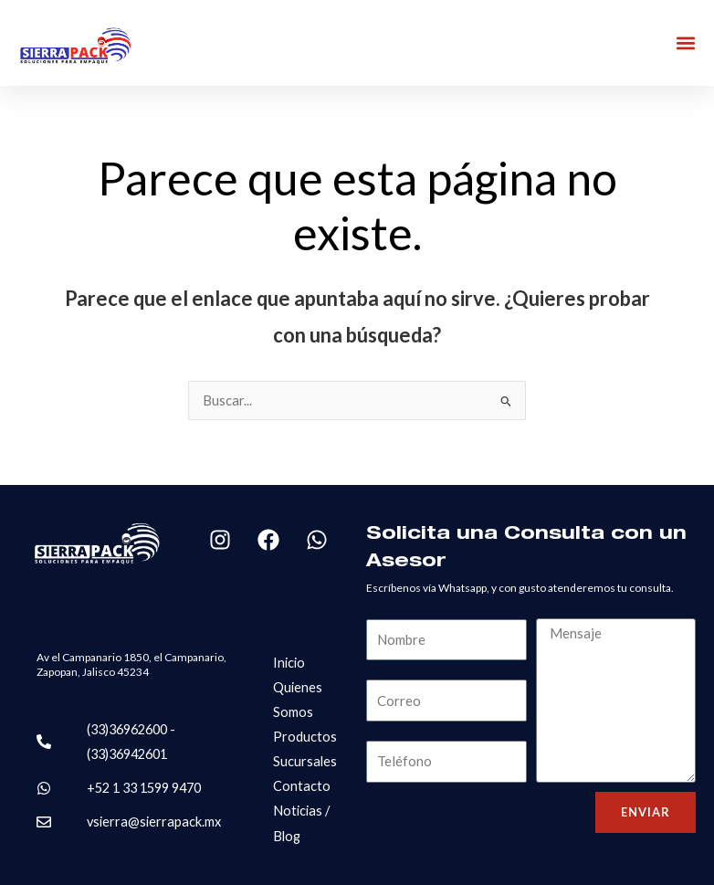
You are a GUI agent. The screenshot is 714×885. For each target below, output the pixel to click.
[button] (685, 43)
